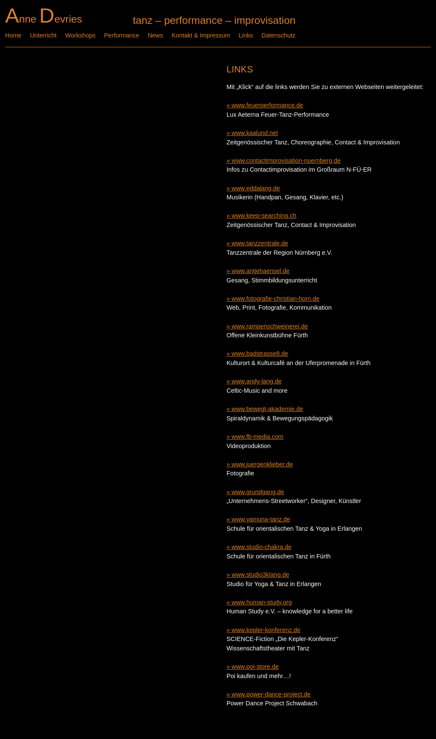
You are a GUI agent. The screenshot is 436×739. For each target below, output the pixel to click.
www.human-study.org (262, 602)
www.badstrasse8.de (260, 353)
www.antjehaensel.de (261, 270)
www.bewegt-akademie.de (267, 408)
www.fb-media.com (258, 436)
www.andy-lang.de (257, 381)
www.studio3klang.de (260, 574)
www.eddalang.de (256, 188)
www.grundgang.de (258, 492)
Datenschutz (278, 35)
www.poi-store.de (255, 666)
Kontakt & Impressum (201, 35)
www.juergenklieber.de (262, 464)
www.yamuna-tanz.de (261, 519)
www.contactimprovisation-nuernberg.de (286, 160)
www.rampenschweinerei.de (270, 326)
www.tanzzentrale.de (260, 243)
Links (245, 35)
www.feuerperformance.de (267, 105)
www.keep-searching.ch (264, 215)
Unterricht (43, 35)
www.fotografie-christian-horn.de (275, 298)
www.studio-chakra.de (262, 546)
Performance (121, 35)
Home (13, 35)
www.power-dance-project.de (271, 694)
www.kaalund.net (255, 132)
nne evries (43, 19)
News (155, 35)
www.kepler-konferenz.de (266, 630)
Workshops (80, 35)
